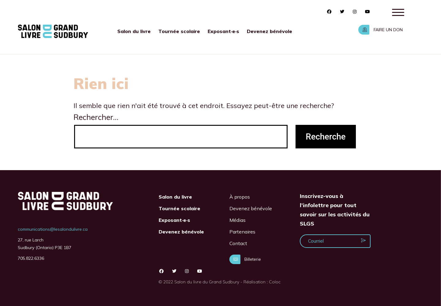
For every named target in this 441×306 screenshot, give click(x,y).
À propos (239, 197)
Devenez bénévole (269, 31)
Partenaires (242, 232)
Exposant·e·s (223, 31)
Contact (238, 243)
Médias (237, 220)
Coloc (275, 282)
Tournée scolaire (179, 31)
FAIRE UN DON (380, 29)
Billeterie (245, 259)
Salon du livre (134, 31)
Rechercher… (96, 117)
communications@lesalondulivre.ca (53, 229)
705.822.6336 (31, 258)
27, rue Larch (30, 240)
